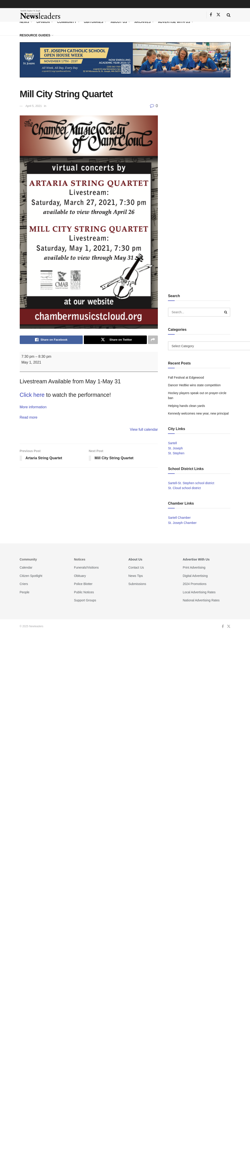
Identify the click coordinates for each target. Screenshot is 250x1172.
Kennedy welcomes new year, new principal (198, 413)
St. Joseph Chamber (182, 523)
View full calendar (144, 429)
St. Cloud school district (184, 488)
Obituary (80, 576)
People (25, 592)
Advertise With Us (174, 22)
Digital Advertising (195, 576)
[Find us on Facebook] (211, 15)
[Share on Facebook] (51, 339)
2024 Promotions (195, 584)
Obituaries (93, 22)
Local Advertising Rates (199, 592)
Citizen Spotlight (31, 576)
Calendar (26, 567)
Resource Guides (35, 35)
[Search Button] (228, 15)
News (24, 22)
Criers (24, 584)
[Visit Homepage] (40, 15)
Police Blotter (83, 584)
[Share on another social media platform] (153, 339)
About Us (119, 22)
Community (66, 22)
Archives (142, 22)
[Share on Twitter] (115, 339)
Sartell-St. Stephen (181, 483)
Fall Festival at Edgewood (186, 377)
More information (33, 407)
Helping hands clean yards (186, 406)
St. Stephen (176, 453)
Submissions (137, 584)
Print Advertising (194, 567)
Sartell (172, 443)
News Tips (135, 576)
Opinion (43, 22)
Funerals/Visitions (86, 567)
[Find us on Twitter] (218, 15)
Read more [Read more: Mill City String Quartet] (28, 417)
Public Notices (84, 592)
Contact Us (136, 567)
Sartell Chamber (179, 517)
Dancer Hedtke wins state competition (194, 385)
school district (204, 483)
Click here (32, 395)
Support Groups (85, 600)
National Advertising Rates (201, 600)
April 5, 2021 (33, 106)
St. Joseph (175, 448)
